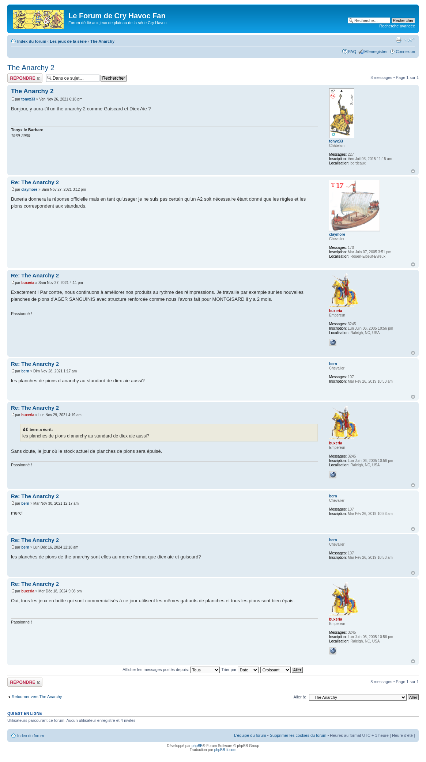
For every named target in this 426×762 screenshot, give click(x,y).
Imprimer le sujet (399, 40)
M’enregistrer (376, 51)
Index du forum (31, 41)
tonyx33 (28, 99)
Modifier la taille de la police (409, 40)
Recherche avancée (397, 26)
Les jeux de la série (68, 41)
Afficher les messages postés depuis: (170, 669)
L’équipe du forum (250, 735)
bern (25, 371)
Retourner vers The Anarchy (37, 696)
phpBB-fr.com (225, 750)
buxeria (27, 283)
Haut (413, 171)
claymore (29, 189)
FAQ (352, 51)
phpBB (197, 746)
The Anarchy (102, 41)
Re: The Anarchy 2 (35, 182)
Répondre (24, 78)
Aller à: (300, 697)
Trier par (239, 669)
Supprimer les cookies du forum (298, 735)
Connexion (405, 51)
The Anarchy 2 (30, 68)
